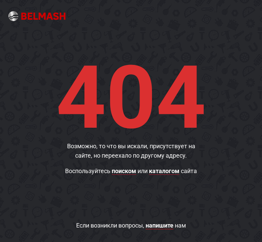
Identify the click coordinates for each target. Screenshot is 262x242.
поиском (124, 170)
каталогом (164, 170)
